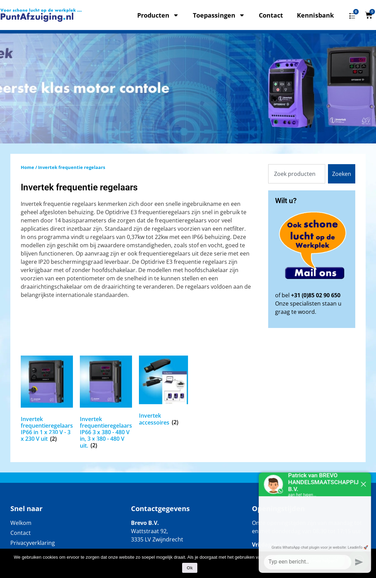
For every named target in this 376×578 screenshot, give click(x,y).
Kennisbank (315, 15)
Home (27, 167)
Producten (158, 15)
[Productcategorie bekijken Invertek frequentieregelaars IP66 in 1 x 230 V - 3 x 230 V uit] (47, 400)
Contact (271, 15)
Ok (189, 567)
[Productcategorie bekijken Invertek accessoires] (163, 392)
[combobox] (296, 173)
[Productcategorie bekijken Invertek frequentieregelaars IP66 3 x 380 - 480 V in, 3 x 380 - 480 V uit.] (106, 404)
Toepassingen (219, 15)
